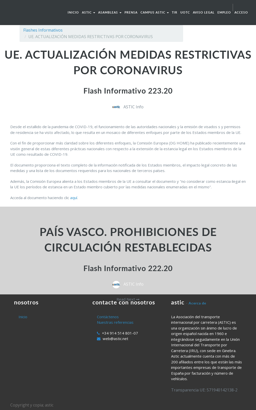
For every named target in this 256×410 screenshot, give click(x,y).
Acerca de (197, 303)
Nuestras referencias (115, 322)
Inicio (23, 316)
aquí (73, 197)
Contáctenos (108, 316)
